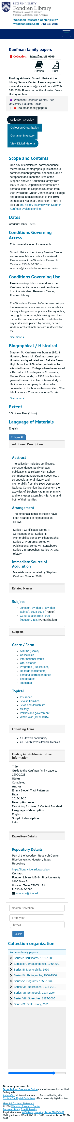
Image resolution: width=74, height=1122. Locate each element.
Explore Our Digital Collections (19, 1098)
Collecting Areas (23, 729)
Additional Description (27, 444)
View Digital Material (23, 143)
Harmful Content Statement (18, 1103)
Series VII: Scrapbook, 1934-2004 (34, 992)
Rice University (29, 1109)
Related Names (22, 588)
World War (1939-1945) (34, 717)
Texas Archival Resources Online (20, 1089)
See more (17, 337)
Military (24, 709)
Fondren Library (11, 1109)
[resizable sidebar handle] (37, 1073)
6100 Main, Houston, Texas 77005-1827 (43, 1112)
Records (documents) (33, 670)
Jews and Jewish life (32, 705)
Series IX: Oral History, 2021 (31, 1004)
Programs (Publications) (34, 666)
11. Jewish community (33, 738)
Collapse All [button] (17, 437)
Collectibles (27, 655)
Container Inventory (22, 135)
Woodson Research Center (31, 19)
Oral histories (28, 662)
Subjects (17, 632)
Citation (39, 67)
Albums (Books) (29, 651)
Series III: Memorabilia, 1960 (31, 969)
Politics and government (34, 713)
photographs (27, 678)
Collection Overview (22, 119)
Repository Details (24, 836)
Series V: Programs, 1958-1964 (33, 981)
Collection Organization (24, 127)
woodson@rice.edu (27, 893)
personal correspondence (35, 674)
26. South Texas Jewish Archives (40, 742)
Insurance (26, 697)
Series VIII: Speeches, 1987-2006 (34, 998)
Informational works (32, 659)
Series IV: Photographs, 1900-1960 (35, 975)
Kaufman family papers (23, 952)
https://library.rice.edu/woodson (31, 869)
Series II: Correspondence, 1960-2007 (37, 963)
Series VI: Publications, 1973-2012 (35, 986)
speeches (26, 682)
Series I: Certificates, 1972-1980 (33, 958)
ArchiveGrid (9, 1095)
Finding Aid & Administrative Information (32, 756)
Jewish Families (29, 701)
